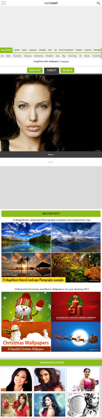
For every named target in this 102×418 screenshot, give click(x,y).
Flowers (49, 56)
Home (17, 50)
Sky (63, 56)
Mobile (67, 70)
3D (55, 50)
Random (17, 56)
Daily (24, 50)
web (51, 3)
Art (50, 50)
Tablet (51, 70)
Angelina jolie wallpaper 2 (47, 61)
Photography (66, 50)
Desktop (35, 70)
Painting (72, 56)
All (2, 56)
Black (87, 56)
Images (33, 50)
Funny (79, 50)
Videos (87, 50)
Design (42, 50)
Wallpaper (6, 50)
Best (8, 56)
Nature (27, 56)
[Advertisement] (51, 26)
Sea (57, 56)
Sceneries (38, 56)
